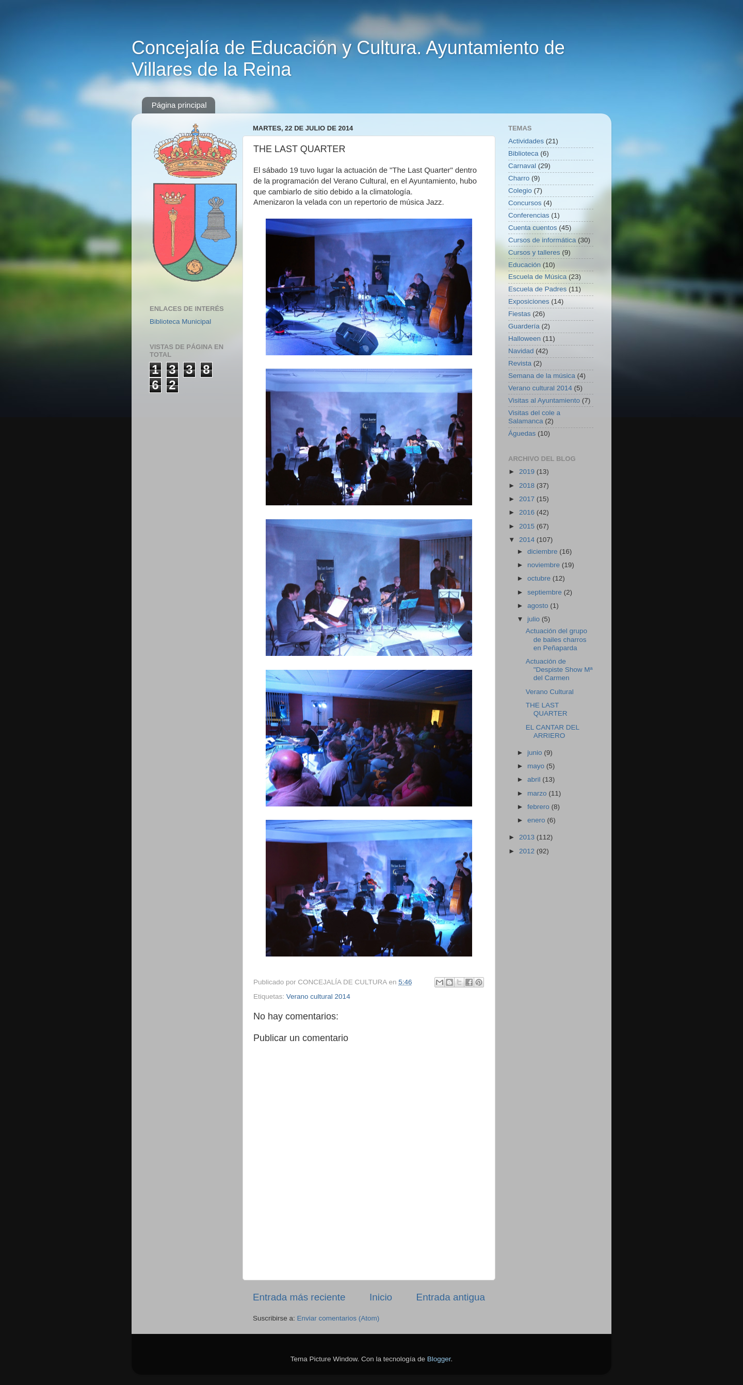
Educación (524, 265)
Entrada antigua (450, 1297)
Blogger (439, 1359)
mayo (536, 766)
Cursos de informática (542, 240)
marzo (537, 793)
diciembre (543, 551)
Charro (518, 178)
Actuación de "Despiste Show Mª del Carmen (559, 669)
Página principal (179, 105)
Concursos (525, 203)
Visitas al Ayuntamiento (544, 400)
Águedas (522, 433)
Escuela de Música (537, 277)
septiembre (545, 592)
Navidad (521, 351)
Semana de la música (541, 376)
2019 (528, 471)
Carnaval (522, 166)
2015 (528, 526)
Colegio (520, 190)
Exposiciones (529, 301)
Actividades (526, 141)
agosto (538, 605)
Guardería (524, 326)
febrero (539, 807)
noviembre (544, 565)
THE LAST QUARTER (547, 709)
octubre (540, 578)
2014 (528, 539)
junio (535, 752)
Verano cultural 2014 (318, 996)
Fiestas (519, 314)
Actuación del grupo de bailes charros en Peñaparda (556, 639)
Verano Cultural (550, 692)
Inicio (380, 1297)
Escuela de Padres (537, 289)
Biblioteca (523, 153)
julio (534, 619)
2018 (528, 485)
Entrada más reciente (299, 1297)
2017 (528, 499)
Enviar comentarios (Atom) (338, 1318)
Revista (519, 363)
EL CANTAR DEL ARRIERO (552, 731)
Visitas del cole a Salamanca (534, 417)
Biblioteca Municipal (180, 321)
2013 (528, 837)
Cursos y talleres (534, 252)
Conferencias (529, 215)
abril (534, 779)
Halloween (524, 338)
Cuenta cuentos (532, 228)
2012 (528, 851)
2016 (528, 512)
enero (537, 820)
